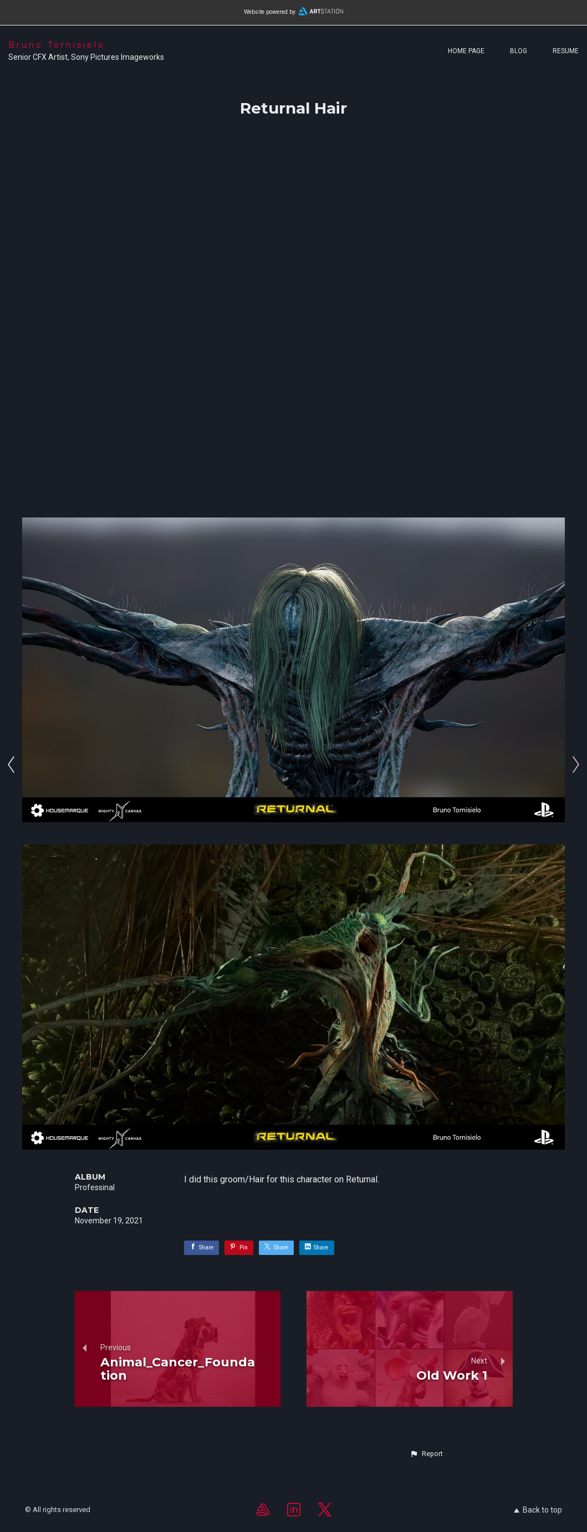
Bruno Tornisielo (56, 45)
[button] (426, 1453)
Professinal (95, 1187)
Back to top (538, 1509)
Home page (466, 51)
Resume (566, 51)
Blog (518, 51)
